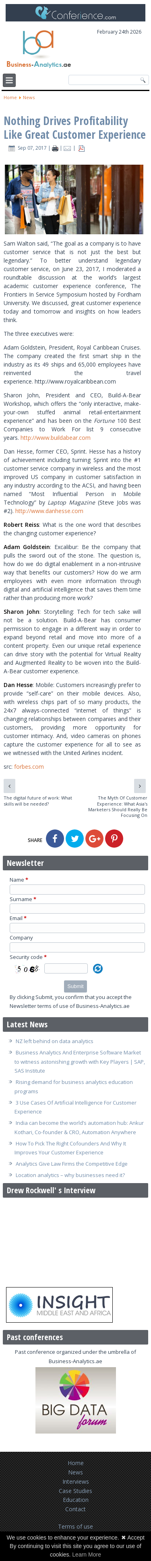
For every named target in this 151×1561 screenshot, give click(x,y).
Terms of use (75, 1526)
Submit (75, 986)
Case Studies (75, 1491)
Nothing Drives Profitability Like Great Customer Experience (75, 127)
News (29, 97)
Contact (75, 1509)
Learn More (86, 1554)
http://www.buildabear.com (56, 437)
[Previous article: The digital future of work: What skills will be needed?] (9, 786)
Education (76, 1500)
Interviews (75, 1481)
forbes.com (29, 766)
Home (10, 97)
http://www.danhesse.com (49, 511)
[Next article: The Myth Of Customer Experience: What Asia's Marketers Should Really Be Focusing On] (140, 786)
